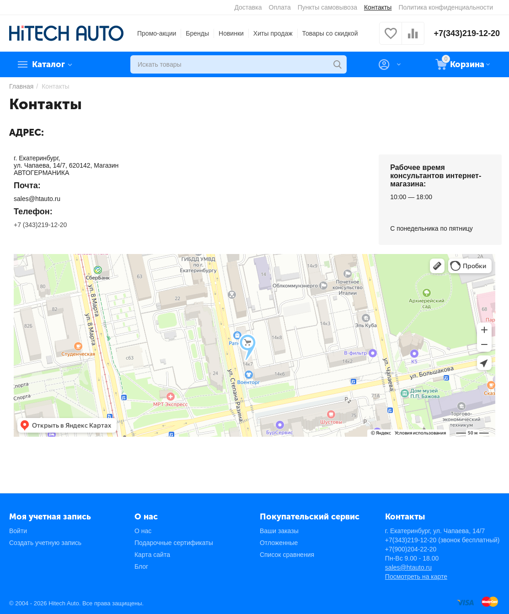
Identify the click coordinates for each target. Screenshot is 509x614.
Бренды (197, 33)
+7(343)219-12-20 (467, 33)
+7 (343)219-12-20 (40, 224)
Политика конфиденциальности (445, 7)
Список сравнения (287, 554)
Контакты (377, 7)
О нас (142, 531)
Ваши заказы (279, 531)
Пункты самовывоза (327, 7)
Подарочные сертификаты (173, 542)
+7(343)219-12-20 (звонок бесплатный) (442, 540)
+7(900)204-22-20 (410, 549)
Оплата (280, 7)
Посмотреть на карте (416, 576)
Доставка (248, 7)
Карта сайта (152, 554)
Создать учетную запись (45, 542)
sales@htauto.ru (408, 567)
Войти (18, 531)
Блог (141, 566)
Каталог (48, 64)
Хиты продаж (273, 33)
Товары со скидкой (330, 33)
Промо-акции (156, 33)
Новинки (231, 33)
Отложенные (279, 542)
